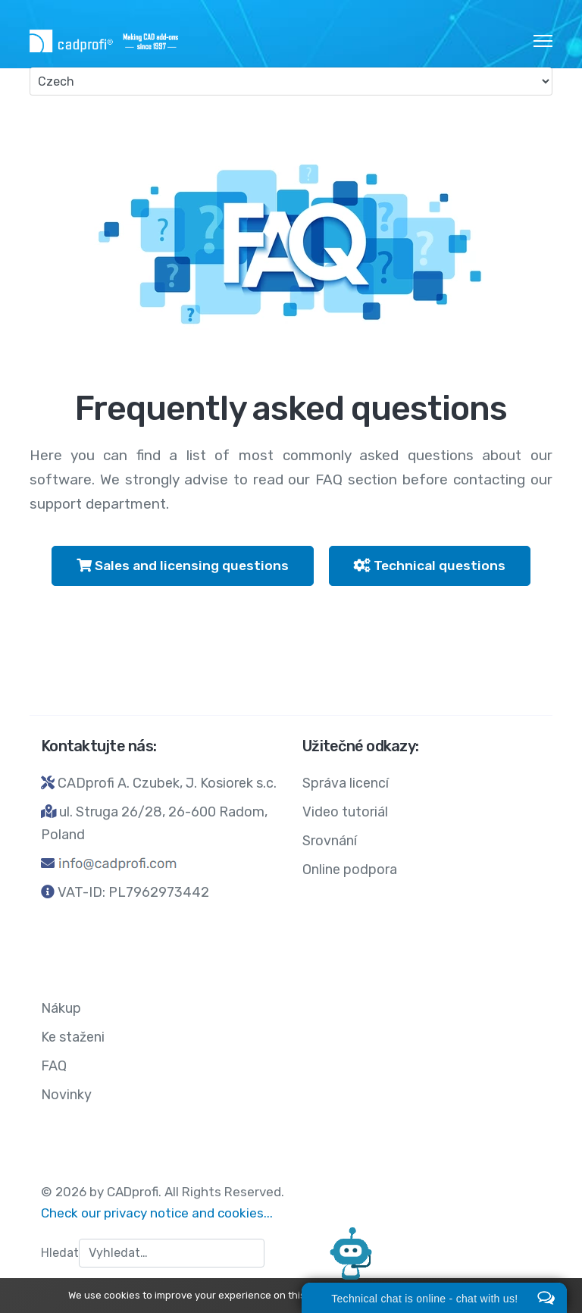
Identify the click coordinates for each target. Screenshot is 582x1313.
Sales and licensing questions (183, 565)
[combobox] (171, 1253)
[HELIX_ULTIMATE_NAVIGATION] (543, 41)
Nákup (61, 1008)
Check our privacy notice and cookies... (157, 1213)
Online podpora (349, 869)
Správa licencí (345, 783)
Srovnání (329, 840)
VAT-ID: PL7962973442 (133, 892)
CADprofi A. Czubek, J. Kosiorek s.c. (167, 783)
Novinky (66, 1094)
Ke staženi (73, 1037)
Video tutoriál (345, 812)
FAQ (54, 1066)
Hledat (60, 1253)
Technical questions (429, 565)
